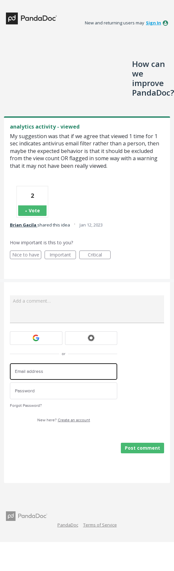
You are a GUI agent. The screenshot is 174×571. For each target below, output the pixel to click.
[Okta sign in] (91, 338)
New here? (63, 420)
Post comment (142, 448)
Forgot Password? (26, 405)
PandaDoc (67, 525)
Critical (99, 255)
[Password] (63, 390)
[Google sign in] (36, 338)
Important (63, 255)
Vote (34, 210)
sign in (153, 23)
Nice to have (27, 255)
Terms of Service (100, 525)
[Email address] (63, 371)
